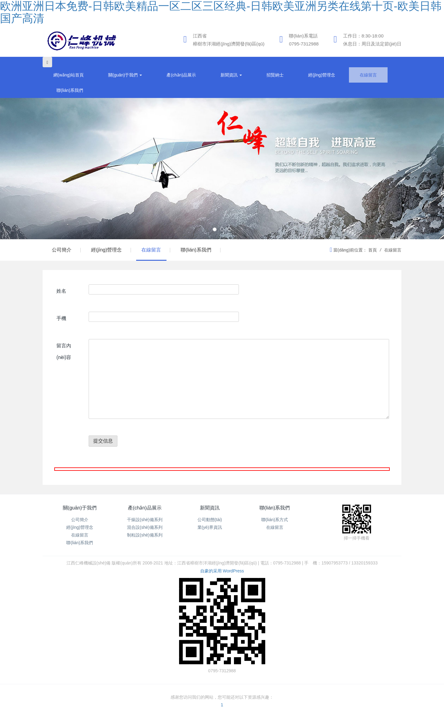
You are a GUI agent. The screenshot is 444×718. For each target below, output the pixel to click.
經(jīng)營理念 (321, 74)
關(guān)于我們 (125, 74)
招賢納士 (275, 74)
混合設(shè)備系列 (145, 527)
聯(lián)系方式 (274, 519)
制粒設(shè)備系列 (145, 535)
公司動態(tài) (209, 519)
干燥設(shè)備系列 (145, 519)
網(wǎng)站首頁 (68, 74)
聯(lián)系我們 (69, 90)
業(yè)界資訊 (209, 527)
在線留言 (368, 74)
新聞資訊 (231, 74)
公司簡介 (61, 249)
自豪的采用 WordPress (222, 570)
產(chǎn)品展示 (181, 74)
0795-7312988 (304, 43)
